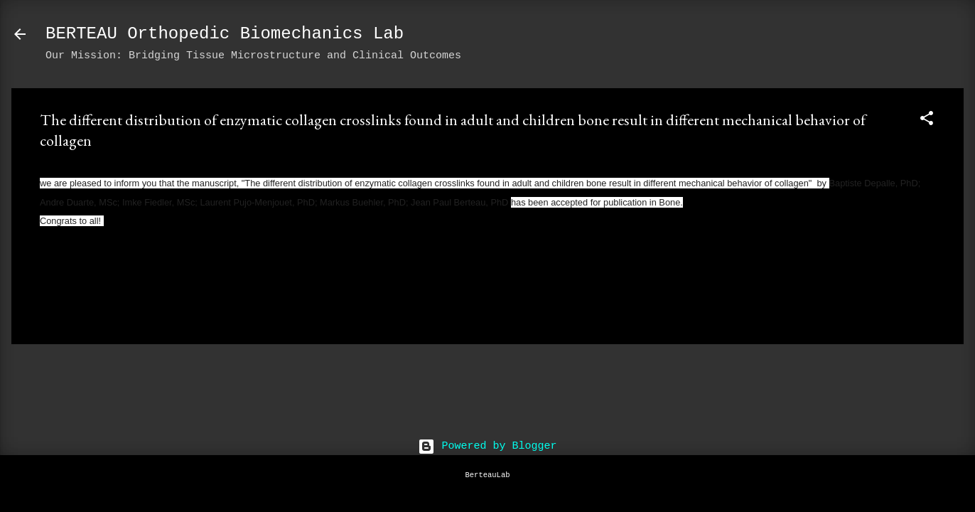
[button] (926, 121)
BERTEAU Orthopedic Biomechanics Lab (224, 33)
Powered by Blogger (487, 446)
